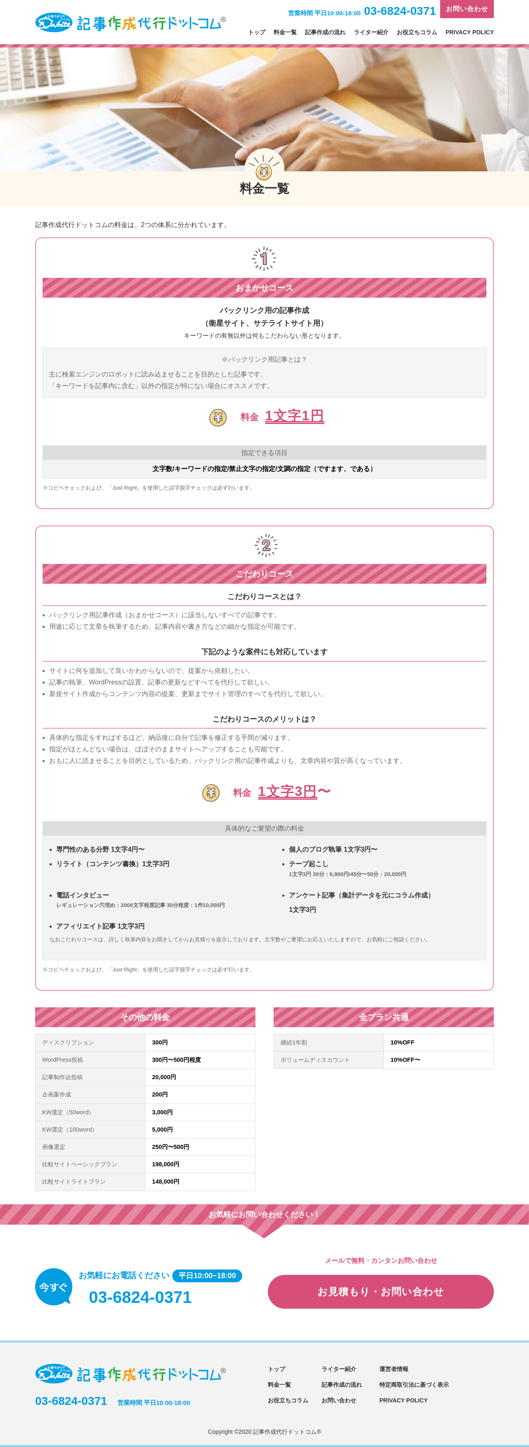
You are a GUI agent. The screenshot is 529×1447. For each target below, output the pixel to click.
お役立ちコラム (417, 32)
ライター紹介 (371, 32)
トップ (256, 32)
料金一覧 (285, 32)
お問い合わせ (467, 8)
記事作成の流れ (325, 32)
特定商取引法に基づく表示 (414, 1384)
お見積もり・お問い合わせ (380, 1291)
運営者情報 (393, 1369)
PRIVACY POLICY (470, 32)
